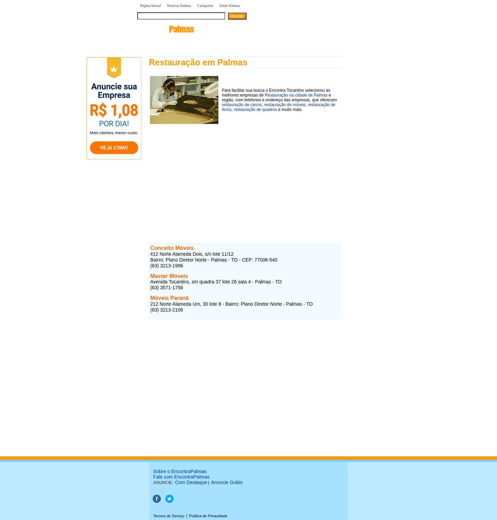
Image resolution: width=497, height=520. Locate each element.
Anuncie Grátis (227, 482)
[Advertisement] (245, 173)
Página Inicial (150, 5)
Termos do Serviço (168, 516)
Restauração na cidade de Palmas (296, 95)
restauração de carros (242, 104)
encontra (166, 29)
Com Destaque (191, 482)
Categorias (205, 5)
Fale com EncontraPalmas (181, 477)
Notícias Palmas (179, 5)
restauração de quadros (255, 109)
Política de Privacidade (208, 516)
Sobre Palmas (229, 5)
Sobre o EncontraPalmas (180, 471)
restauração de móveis (284, 104)
